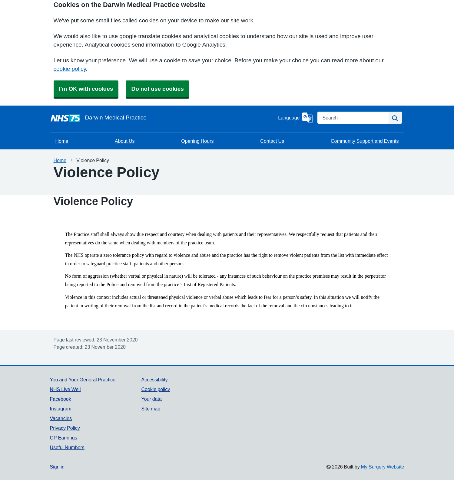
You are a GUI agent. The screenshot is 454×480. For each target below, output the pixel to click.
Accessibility (154, 379)
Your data (151, 399)
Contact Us (272, 141)
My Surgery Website (382, 466)
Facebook (60, 399)
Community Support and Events (365, 141)
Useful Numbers (67, 447)
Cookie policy (155, 389)
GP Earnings (63, 437)
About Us (124, 141)
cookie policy (70, 69)
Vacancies (61, 418)
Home (61, 141)
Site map (150, 408)
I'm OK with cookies (86, 89)
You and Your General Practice (83, 379)
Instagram (60, 408)
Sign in (57, 466)
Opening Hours (197, 141)
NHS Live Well (65, 389)
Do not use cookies (157, 89)
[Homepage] (163, 118)
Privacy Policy (65, 428)
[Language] (295, 118)
